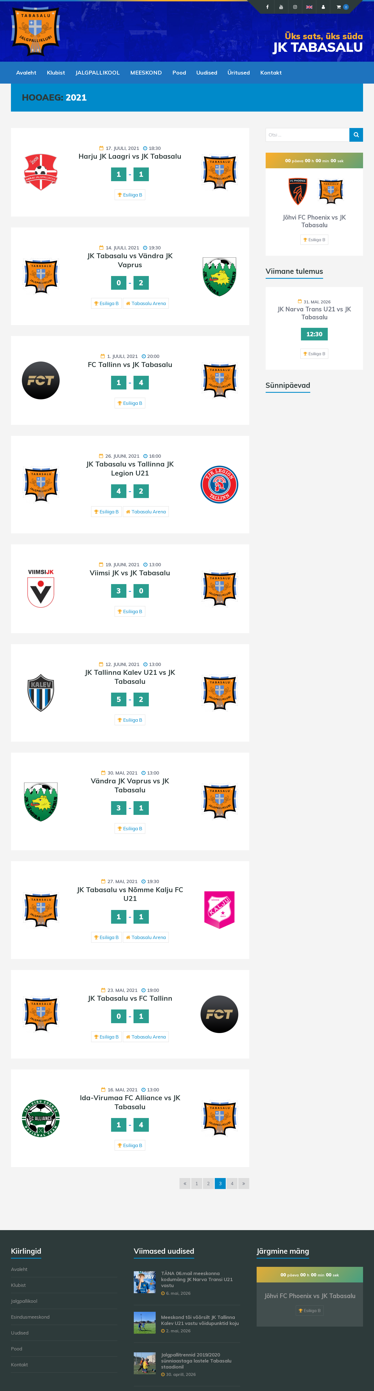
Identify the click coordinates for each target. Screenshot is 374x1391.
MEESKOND (146, 72)
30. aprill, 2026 (181, 1374)
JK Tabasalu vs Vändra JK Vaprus (130, 260)
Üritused (239, 72)
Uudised (206, 72)
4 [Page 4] (232, 1183)
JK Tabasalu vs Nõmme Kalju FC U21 (130, 894)
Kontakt (271, 72)
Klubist (56, 72)
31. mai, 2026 (317, 302)
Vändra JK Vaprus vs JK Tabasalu (130, 785)
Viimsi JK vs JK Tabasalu (130, 572)
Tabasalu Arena (148, 303)
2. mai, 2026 (178, 1330)
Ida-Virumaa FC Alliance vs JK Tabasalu (130, 1102)
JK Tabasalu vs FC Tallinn (130, 998)
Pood (179, 72)
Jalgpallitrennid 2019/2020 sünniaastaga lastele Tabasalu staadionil (196, 1361)
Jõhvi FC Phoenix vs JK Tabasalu (314, 221)
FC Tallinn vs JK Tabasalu (130, 364)
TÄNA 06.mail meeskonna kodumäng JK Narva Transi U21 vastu (197, 1279)
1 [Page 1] (196, 1183)
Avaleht (26, 72)
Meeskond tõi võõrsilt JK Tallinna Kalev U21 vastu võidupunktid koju (200, 1320)
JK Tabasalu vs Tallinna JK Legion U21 (130, 468)
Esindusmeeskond (30, 1317)
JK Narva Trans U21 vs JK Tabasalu (314, 313)
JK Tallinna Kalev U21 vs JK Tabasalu (130, 676)
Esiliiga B (132, 195)
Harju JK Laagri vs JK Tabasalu (130, 156)
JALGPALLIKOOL (98, 72)
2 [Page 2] (208, 1183)
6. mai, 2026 (178, 1293)
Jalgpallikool (24, 1301)
